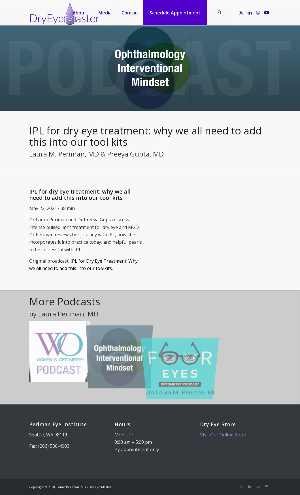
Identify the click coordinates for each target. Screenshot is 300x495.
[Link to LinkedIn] (249, 12)
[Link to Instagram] (258, 12)
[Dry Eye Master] (64, 12)
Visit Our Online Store (223, 435)
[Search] (219, 12)
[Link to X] (241, 12)
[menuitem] (79, 12)
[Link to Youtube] (266, 12)
